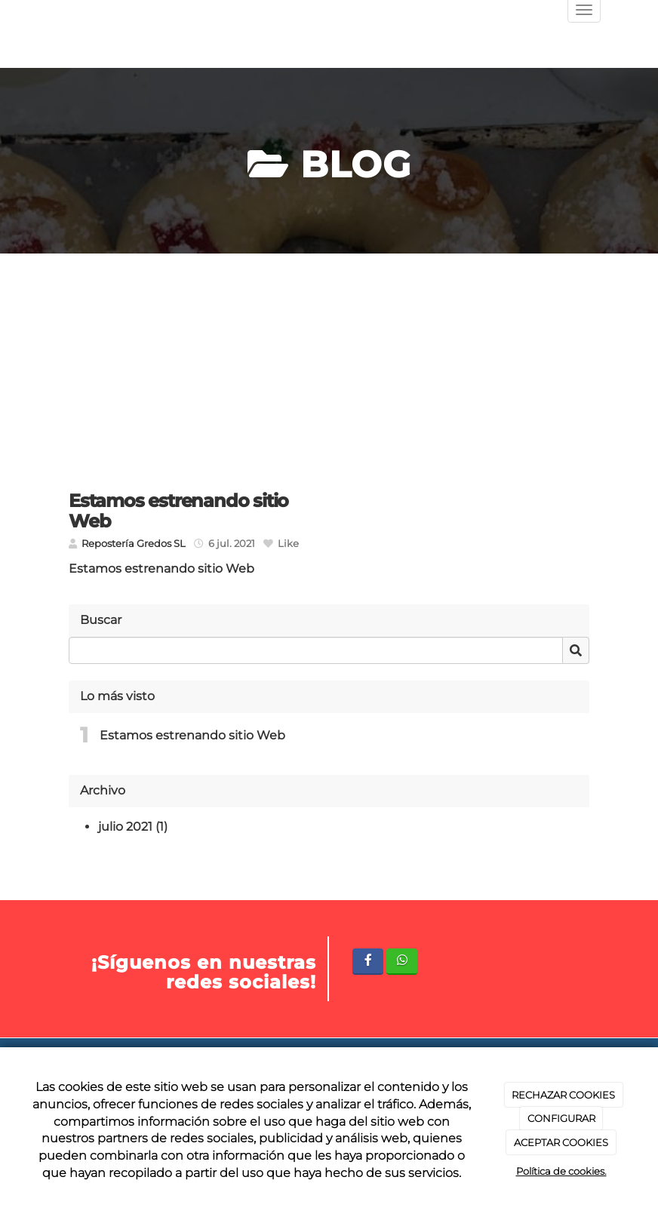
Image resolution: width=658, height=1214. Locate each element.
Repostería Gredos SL (133, 543)
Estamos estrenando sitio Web (192, 735)
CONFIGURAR (561, 1118)
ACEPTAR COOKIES (561, 1142)
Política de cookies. (561, 1171)
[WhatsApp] (401, 961)
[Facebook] (367, 961)
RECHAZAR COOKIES (563, 1095)
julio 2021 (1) (133, 826)
